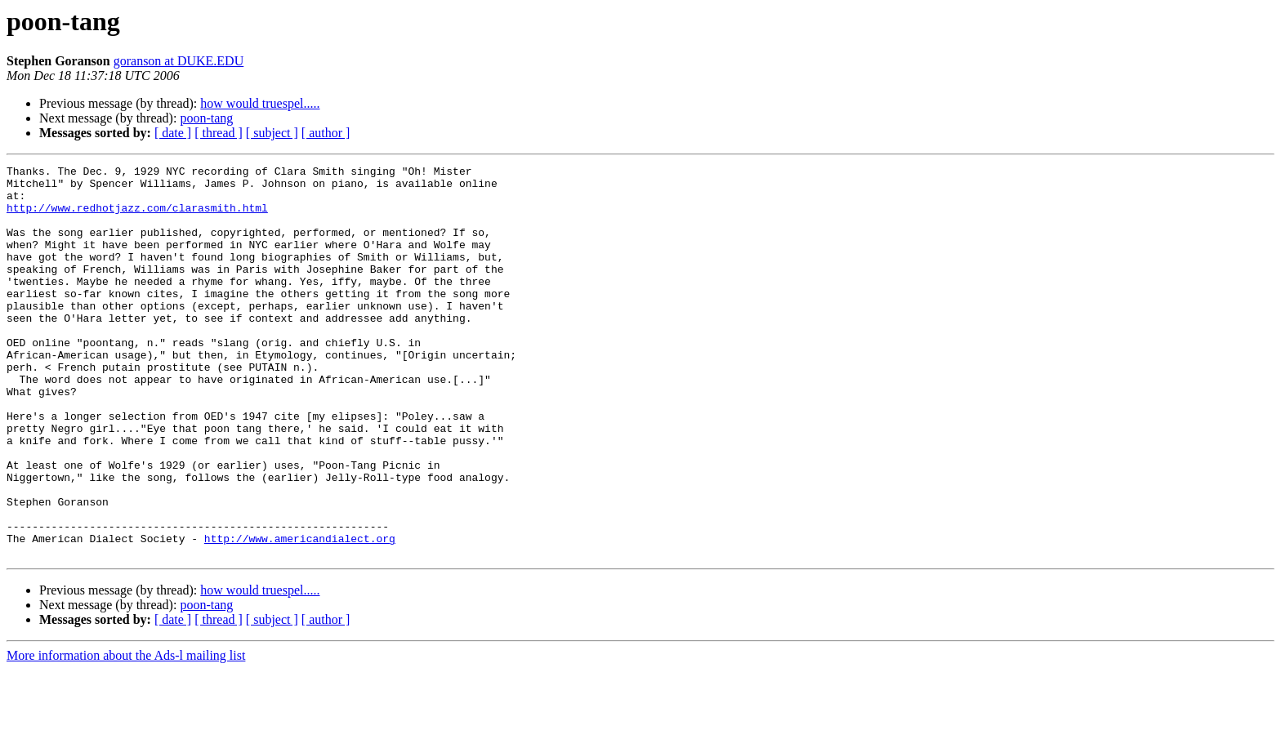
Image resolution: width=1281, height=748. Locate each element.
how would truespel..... (259, 103)
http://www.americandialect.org (299, 614)
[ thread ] (218, 133)
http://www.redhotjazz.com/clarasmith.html (137, 217)
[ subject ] (272, 133)
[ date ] (172, 133)
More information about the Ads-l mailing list (126, 734)
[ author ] (325, 133)
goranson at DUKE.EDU (179, 61)
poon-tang (206, 118)
